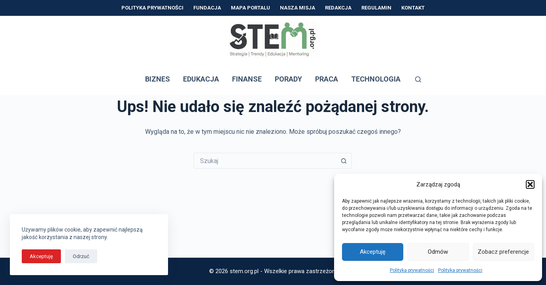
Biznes (157, 79)
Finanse (247, 79)
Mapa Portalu (250, 8)
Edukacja (201, 79)
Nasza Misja (297, 8)
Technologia (376, 79)
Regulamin (376, 8)
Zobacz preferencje (503, 251)
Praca (326, 79)
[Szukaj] (418, 79)
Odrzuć (81, 256)
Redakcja (338, 8)
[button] (530, 184)
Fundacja (207, 8)
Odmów (438, 251)
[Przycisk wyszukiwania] (344, 161)
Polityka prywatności (412, 270)
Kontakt (413, 8)
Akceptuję (372, 251)
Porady (288, 79)
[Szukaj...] (265, 161)
